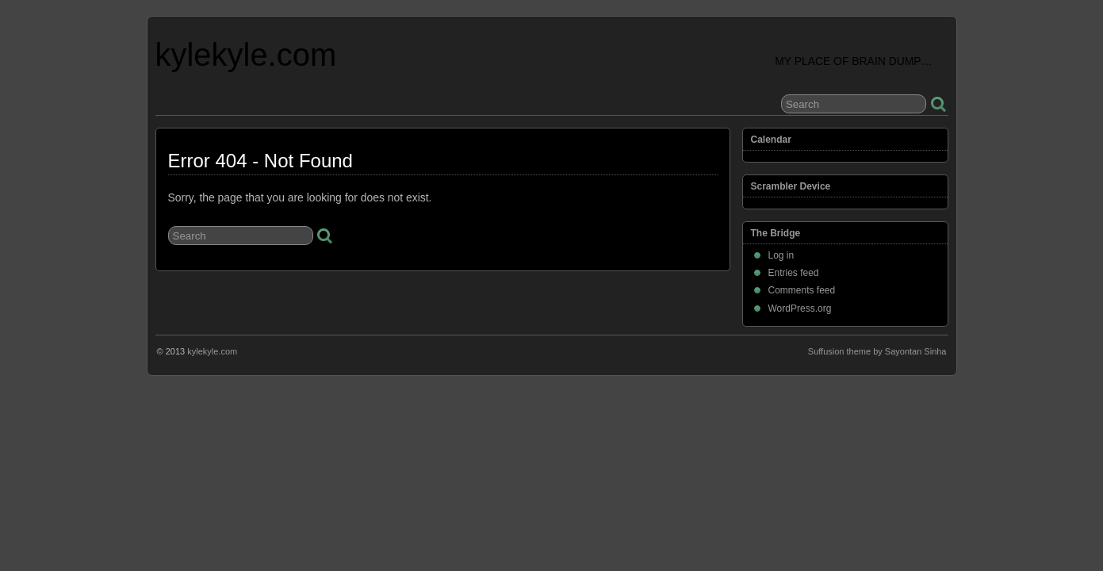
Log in (781, 255)
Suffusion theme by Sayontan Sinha (877, 351)
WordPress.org (800, 308)
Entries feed (793, 272)
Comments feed (802, 290)
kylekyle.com (246, 54)
